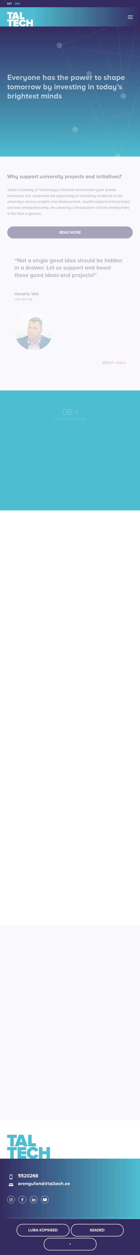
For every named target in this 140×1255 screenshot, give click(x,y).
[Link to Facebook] (22, 1199)
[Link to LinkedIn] (33, 1199)
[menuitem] (9, 3)
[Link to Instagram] (11, 1199)
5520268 (28, 1175)
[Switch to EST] (9, 3)
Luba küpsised (43, 1230)
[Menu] (130, 17)
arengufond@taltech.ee (44, 1183)
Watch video (114, 362)
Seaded (97, 1230)
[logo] (57, 16)
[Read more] (70, 232)
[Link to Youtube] (45, 1199)
